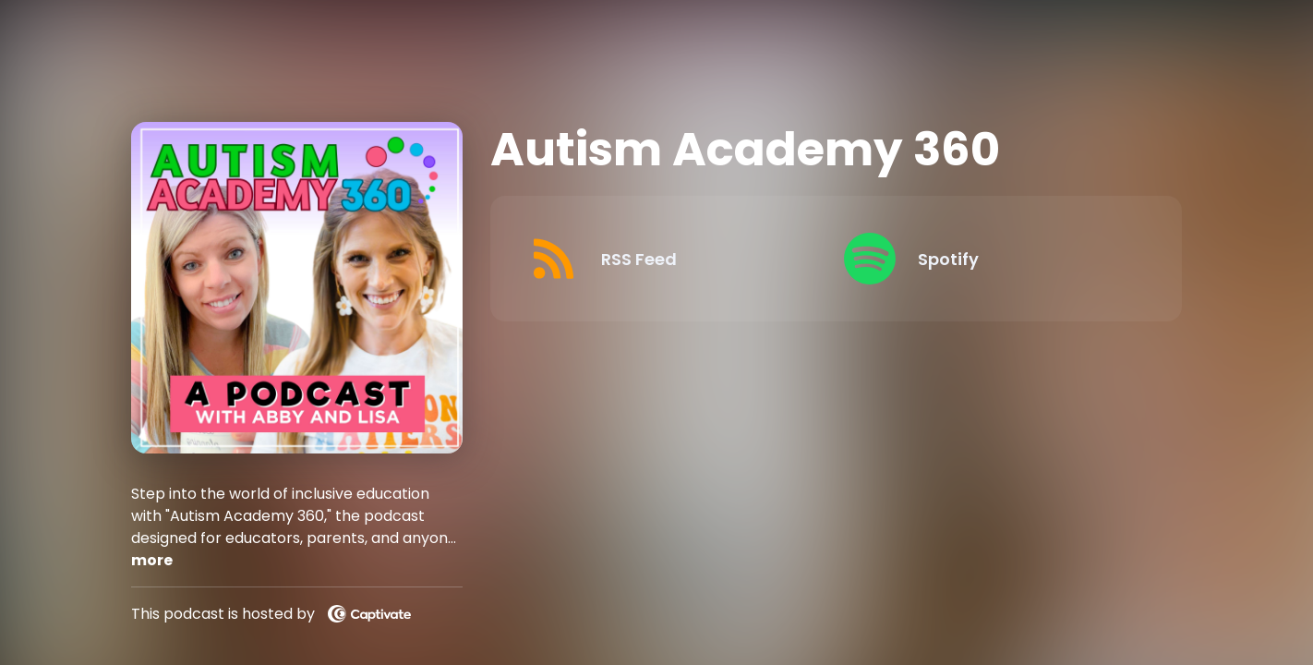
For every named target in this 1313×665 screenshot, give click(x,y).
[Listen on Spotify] (987, 258)
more (152, 560)
